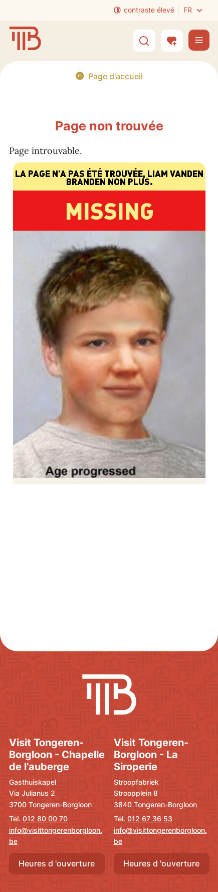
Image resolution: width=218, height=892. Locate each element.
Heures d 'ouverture (57, 863)
